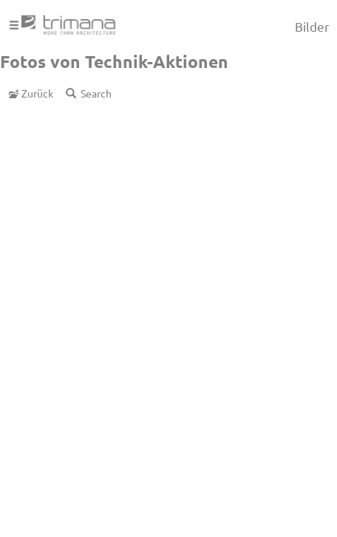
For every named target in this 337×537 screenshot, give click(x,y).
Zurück (31, 93)
